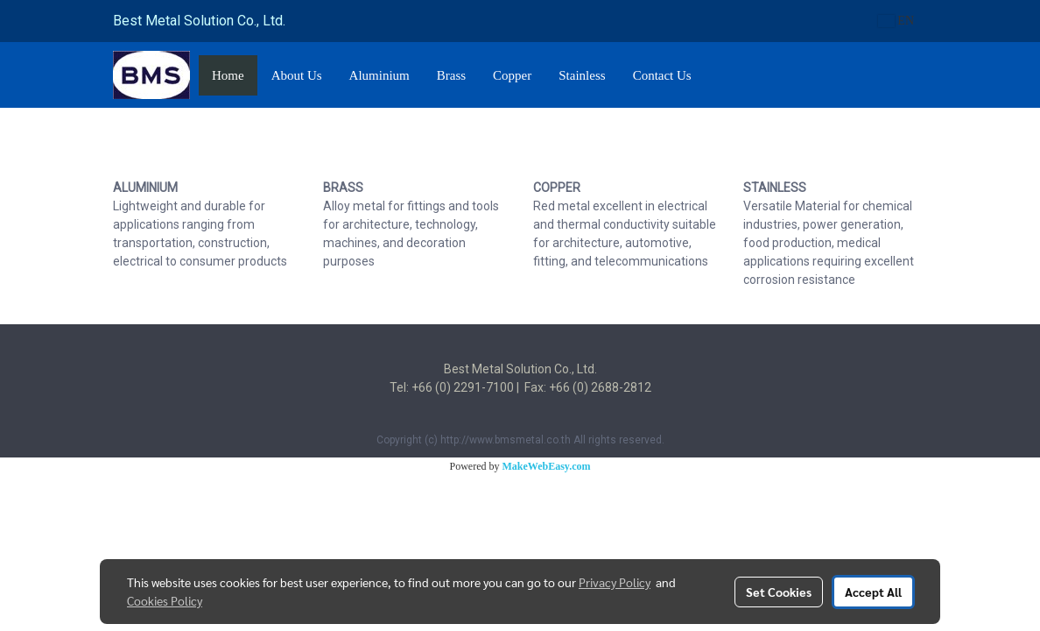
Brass (451, 75)
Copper (512, 75)
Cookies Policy (164, 600)
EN (896, 20)
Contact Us (662, 75)
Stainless (582, 75)
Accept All (873, 591)
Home (228, 75)
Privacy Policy (614, 582)
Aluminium (379, 75)
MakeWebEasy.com (546, 466)
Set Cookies (779, 591)
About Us (296, 75)
